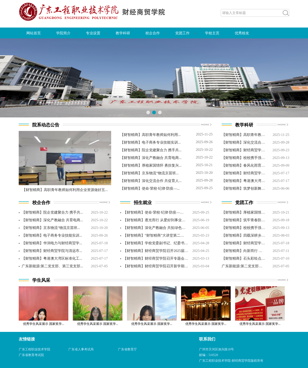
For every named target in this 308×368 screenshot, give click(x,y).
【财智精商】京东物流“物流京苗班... (149, 173)
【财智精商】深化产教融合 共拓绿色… (154, 228)
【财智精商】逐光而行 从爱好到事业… (154, 220)
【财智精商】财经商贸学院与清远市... (52, 251)
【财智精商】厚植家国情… (243, 212)
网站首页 (33, 33)
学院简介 (63, 33)
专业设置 (93, 33)
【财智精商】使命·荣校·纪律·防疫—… (153, 212)
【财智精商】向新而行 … (242, 251)
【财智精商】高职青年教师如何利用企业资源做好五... (65, 190)
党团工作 (182, 33)
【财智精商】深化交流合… (243, 142)
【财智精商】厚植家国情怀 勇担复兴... (151, 165)
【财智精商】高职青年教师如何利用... (150, 135)
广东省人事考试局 (81, 349)
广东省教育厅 (127, 349)
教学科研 (123, 33)
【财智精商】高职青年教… (243, 135)
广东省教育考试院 (31, 355)
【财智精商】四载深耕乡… (243, 235)
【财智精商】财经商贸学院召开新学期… (155, 266)
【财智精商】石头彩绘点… (243, 258)
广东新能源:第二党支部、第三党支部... (52, 266)
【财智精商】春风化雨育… (243, 165)
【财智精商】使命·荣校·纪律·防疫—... (150, 188)
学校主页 (212, 33)
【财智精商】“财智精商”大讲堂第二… (153, 235)
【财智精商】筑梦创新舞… (243, 188)
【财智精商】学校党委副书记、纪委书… (155, 243)
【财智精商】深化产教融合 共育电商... (151, 158)
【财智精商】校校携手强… (243, 158)
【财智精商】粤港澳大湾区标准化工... (52, 258)
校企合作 (152, 33)
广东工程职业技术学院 (34, 349)
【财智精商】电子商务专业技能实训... (150, 142)
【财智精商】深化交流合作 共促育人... (151, 181)
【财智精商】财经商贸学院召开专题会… (155, 258)
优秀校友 (242, 33)
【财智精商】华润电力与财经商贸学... (52, 243)
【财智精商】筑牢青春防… (243, 220)
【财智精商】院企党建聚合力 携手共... (151, 150)
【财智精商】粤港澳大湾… (243, 181)
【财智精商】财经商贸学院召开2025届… (155, 251)
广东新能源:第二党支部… (242, 266)
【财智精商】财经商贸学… (243, 150)
